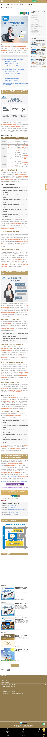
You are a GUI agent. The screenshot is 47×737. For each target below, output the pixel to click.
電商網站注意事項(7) (35, 24)
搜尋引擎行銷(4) (34, 28)
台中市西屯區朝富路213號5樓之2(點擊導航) (15, 693)
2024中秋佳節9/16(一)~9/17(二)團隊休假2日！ (21, 650)
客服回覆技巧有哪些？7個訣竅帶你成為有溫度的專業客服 (21, 588)
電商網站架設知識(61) (35, 15)
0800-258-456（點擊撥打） (12, 505)
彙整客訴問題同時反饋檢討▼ (11, 61)
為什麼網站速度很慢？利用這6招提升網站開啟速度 (21, 618)
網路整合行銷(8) (42, 22)
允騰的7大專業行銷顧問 (12, 476)
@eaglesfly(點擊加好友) (10, 686)
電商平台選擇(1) (41, 34)
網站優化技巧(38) (34, 17)
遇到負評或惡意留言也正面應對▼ (12, 80)
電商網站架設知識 (19, 629)
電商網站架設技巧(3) (35, 32)
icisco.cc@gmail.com (10, 688)
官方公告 (17, 646)
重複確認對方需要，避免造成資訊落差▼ (13, 73)
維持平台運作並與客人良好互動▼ (12, 65)
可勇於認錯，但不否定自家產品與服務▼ (13, 76)
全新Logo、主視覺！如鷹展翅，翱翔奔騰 (21, 636)
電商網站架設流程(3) (35, 30)
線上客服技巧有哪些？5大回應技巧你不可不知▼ (13, 69)
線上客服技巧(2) (34, 34)
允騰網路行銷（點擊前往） (14, 512)
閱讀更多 (43, 47)
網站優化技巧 (35, 66)
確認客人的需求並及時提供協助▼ (12, 63)
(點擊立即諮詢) (24, 481)
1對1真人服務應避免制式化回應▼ (12, 78)
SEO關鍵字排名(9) (34, 22)
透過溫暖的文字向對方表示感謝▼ (12, 71)
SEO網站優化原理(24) (35, 19)
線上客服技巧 (18, 599)
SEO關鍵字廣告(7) (34, 26)
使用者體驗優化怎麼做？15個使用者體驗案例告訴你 (41, 61)
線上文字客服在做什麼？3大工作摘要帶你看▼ (13, 59)
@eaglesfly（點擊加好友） (13, 507)
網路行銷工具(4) (42, 26)
